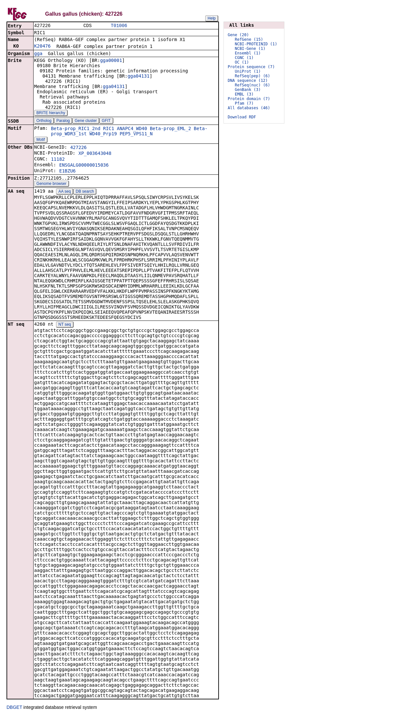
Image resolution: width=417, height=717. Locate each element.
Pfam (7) (244, 103)
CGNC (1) (244, 57)
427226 (78, 148)
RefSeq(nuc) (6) (252, 85)
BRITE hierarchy (50, 113)
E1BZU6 (67, 171)
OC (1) (242, 62)
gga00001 (111, 61)
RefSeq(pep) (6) (252, 76)
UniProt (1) (248, 71)
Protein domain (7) (249, 99)
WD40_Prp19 (103, 134)
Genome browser (51, 184)
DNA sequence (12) (248, 80)
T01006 (119, 26)
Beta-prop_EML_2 (170, 129)
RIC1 (108, 129)
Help (212, 18)
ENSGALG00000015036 (84, 165)
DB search (85, 192)
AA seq (64, 192)
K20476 (42, 46)
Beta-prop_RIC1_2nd (75, 129)
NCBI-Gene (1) (250, 48)
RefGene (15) (249, 39)
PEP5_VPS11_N (136, 134)
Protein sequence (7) (251, 67)
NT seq (64, 325)
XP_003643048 (95, 154)
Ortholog (43, 121)
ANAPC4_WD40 (132, 129)
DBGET (14, 707)
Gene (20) (238, 35)
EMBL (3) (244, 94)
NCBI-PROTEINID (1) (256, 44)
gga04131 (138, 76)
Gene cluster (86, 121)
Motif (40, 140)
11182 (58, 159)
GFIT (106, 121)
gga (38, 54)
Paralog (63, 121)
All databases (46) (249, 108)
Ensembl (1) (248, 53)
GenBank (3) (248, 89)
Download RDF (242, 117)
